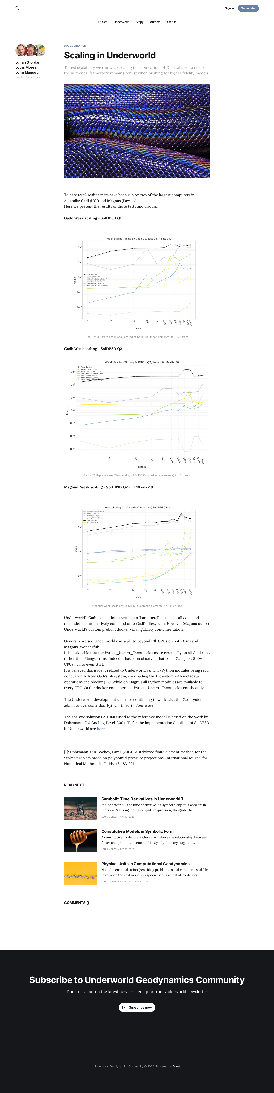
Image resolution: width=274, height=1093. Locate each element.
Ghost (176, 1066)
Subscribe (248, 8)
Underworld (121, 22)
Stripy (140, 22)
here (101, 728)
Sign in (229, 8)
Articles (102, 22)
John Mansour (27, 72)
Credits (172, 22)
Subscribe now (137, 1007)
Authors (155, 22)
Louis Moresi (26, 67)
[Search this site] (17, 8)
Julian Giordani (28, 62)
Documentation (75, 45)
